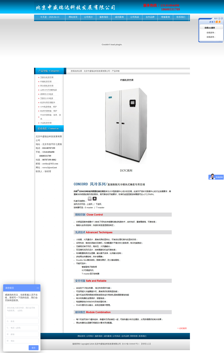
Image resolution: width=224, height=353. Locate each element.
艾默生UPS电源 (46, 98)
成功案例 (119, 17)
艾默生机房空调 (46, 77)
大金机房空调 (45, 123)
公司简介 (88, 17)
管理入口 (146, 344)
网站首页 (73, 17)
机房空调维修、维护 (48, 111)
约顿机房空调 (45, 81)
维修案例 (165, 17)
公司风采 (134, 17)
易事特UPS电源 (46, 94)
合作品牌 (150, 17)
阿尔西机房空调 (46, 86)
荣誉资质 (134, 336)
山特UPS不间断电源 (48, 90)
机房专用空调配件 (47, 102)
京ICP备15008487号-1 (130, 344)
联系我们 (181, 17)
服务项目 (104, 17)
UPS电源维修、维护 (48, 107)
